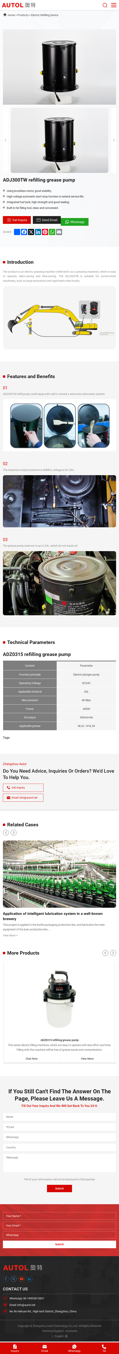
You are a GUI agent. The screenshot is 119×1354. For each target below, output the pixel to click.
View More (87, 1059)
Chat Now (32, 1059)
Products (23, 15)
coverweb (71, 1332)
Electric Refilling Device (44, 15)
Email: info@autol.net (22, 1305)
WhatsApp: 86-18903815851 (27, 1299)
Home (11, 15)
